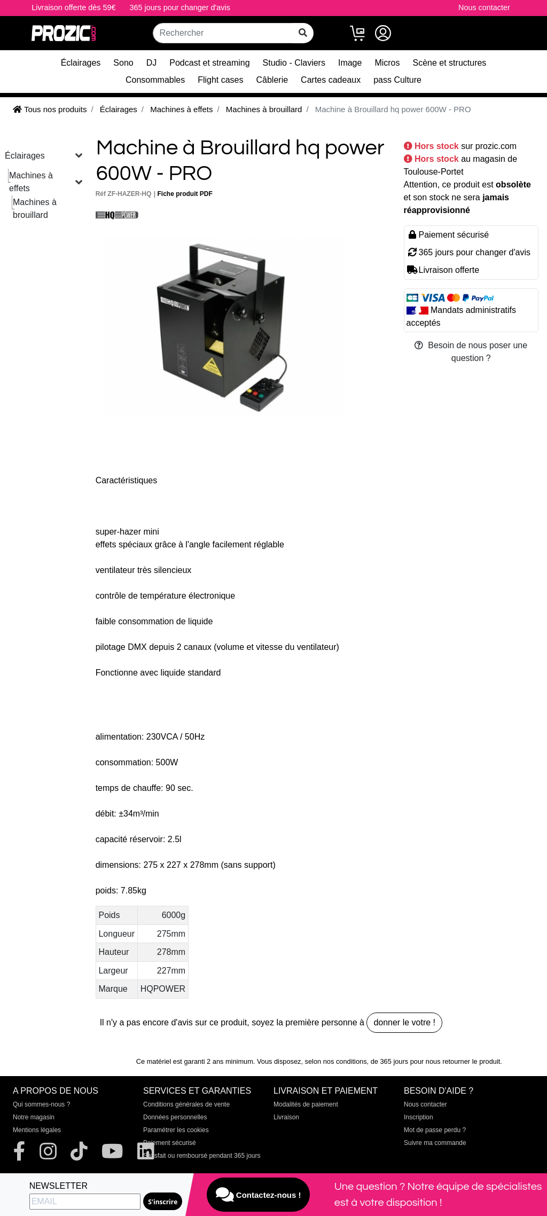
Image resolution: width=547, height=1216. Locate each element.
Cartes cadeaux (331, 79)
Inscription (418, 1117)
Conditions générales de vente (186, 1104)
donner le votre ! (404, 1022)
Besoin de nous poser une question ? (471, 352)
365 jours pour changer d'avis (180, 7)
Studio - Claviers (294, 62)
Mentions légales (37, 1130)
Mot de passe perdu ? (435, 1130)
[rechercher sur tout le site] (303, 33)
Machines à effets (31, 182)
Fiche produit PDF (184, 194)
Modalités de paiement (306, 1104)
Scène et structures (450, 62)
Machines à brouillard (35, 208)
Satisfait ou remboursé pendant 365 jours (201, 1155)
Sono (123, 62)
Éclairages (81, 62)
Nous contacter (484, 7)
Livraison (286, 1117)
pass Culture (397, 79)
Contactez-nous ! (258, 1195)
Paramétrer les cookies (176, 1130)
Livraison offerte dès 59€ (73, 7)
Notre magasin (33, 1117)
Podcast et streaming (209, 62)
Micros (387, 62)
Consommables (155, 79)
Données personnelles (175, 1117)
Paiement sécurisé (169, 1143)
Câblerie (272, 79)
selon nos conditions (336, 1061)
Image (350, 62)
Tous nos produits (50, 109)
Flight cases (220, 79)
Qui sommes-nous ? (41, 1104)
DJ (151, 62)
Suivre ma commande (435, 1143)
